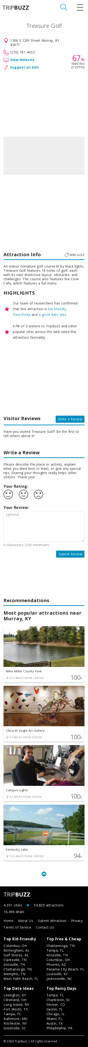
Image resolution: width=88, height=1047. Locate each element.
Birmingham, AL (17, 950)
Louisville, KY (57, 974)
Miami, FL (54, 1018)
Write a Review (70, 419)
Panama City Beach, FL (65, 969)
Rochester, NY (15, 1023)
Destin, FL (54, 1009)
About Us (25, 920)
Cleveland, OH (15, 1000)
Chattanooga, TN (18, 969)
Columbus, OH (15, 945)
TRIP (15, 7)
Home (8, 920)
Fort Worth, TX (16, 1009)
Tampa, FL (55, 950)
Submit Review (70, 554)
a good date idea (52, 314)
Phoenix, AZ (56, 964)
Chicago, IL (55, 1014)
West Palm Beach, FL (21, 978)
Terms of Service (17, 927)
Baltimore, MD (16, 1018)
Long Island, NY (16, 1004)
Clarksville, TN (15, 960)
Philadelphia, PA (59, 1028)
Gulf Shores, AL (16, 955)
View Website (22, 59)
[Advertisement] (44, 102)
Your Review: (16, 507)
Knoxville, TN (14, 964)
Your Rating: (16, 486)
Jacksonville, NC (59, 978)
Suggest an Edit (24, 67)
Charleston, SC (58, 1000)
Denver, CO (55, 1004)
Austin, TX (54, 1023)
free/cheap (22, 314)
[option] (44, 156)
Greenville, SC (15, 1028)
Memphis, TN (15, 974)
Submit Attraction (52, 920)
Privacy (77, 920)
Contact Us (45, 927)
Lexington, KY (15, 995)
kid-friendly (57, 309)
